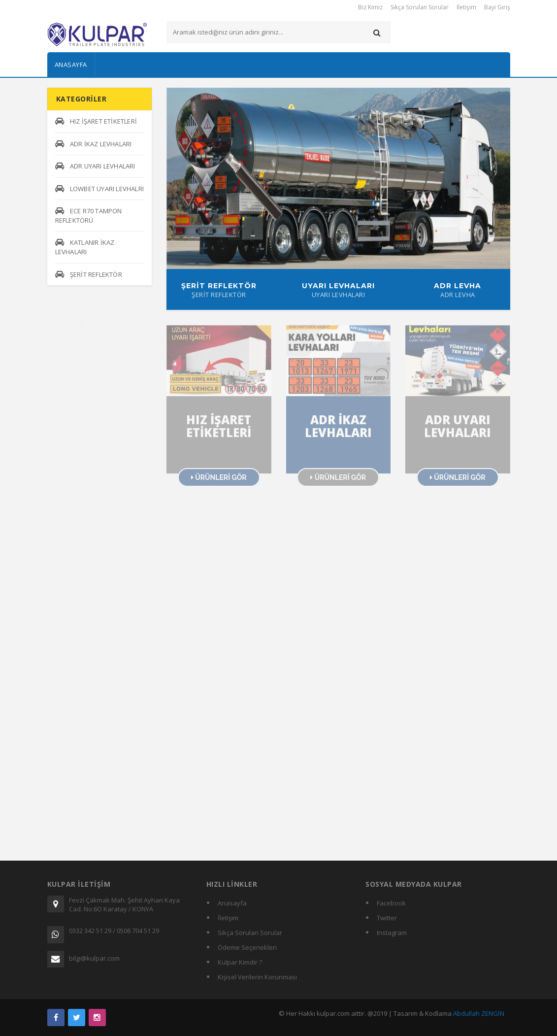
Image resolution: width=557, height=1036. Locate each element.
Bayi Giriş (497, 7)
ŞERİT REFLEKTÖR (88, 274)
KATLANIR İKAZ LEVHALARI (85, 247)
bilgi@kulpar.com (94, 958)
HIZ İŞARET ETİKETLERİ (96, 121)
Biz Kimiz (370, 7)
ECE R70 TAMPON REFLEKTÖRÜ (88, 215)
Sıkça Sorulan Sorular (420, 7)
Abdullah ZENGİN (478, 1013)
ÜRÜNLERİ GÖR (219, 481)
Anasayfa (71, 64)
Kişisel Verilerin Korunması (257, 976)
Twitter (387, 917)
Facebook (391, 903)
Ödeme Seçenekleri (247, 947)
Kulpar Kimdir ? (240, 962)
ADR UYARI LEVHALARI (95, 166)
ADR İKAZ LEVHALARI (93, 143)
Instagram (392, 932)
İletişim (466, 7)
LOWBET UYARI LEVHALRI (99, 188)
